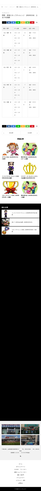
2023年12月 (5, 344)
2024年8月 (5, 315)
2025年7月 (5, 274)
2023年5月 (5, 370)
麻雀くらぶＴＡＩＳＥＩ (9, 415)
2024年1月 (5, 341)
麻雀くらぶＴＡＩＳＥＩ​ (20, 472)
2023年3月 (5, 378)
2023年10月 (5, 352)
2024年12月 (5, 300)
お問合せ (20, 483)
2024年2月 (5, 337)
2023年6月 (5, 367)
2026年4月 (5, 240)
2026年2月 (5, 248)
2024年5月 (5, 326)
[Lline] (18, 22)
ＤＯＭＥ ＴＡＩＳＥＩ (20, 469)
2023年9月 (5, 356)
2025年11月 (5, 259)
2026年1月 (5, 251)
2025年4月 (5, 285)
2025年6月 (5, 277)
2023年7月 (5, 363)
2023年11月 (5, 348)
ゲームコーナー (20, 477)
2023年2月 (5, 382)
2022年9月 (5, 393)
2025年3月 (5, 289)
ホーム (20, 464)
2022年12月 (5, 389)
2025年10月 (5, 263)
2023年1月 (5, 385)
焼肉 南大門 (20, 475)
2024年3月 (5, 333)
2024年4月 (5, 330)
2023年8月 (5, 359)
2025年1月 (5, 296)
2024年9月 (5, 311)
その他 (3, 404)
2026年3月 (5, 244)
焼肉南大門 (5, 411)
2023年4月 (5, 374)
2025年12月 (5, 255)
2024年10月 (5, 307)
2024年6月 (5, 322)
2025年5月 (5, 281)
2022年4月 (5, 397)
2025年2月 (5, 292)
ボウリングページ (20, 466)
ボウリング (5, 408)
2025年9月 (5, 266)
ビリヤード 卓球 (20, 480)
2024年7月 (5, 318)
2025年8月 (5, 270)
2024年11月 (5, 303)
